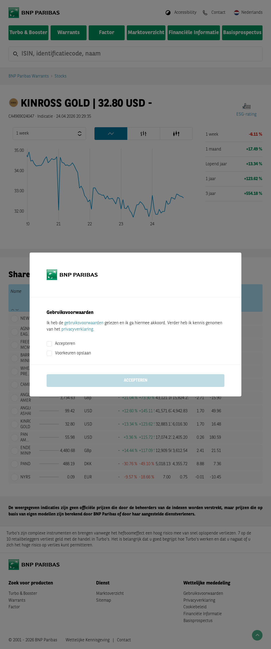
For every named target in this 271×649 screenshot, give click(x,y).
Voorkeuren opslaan (73, 353)
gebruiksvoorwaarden (83, 323)
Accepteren (65, 344)
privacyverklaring (77, 329)
